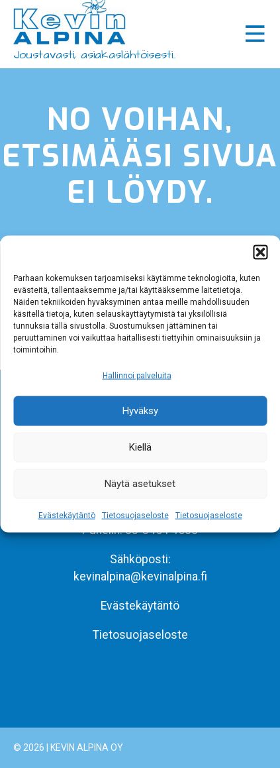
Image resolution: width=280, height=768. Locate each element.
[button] (260, 251)
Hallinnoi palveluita (137, 375)
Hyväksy (140, 411)
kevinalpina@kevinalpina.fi (140, 576)
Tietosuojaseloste (135, 515)
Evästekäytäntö (66, 515)
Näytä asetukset (140, 484)
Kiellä (140, 447)
